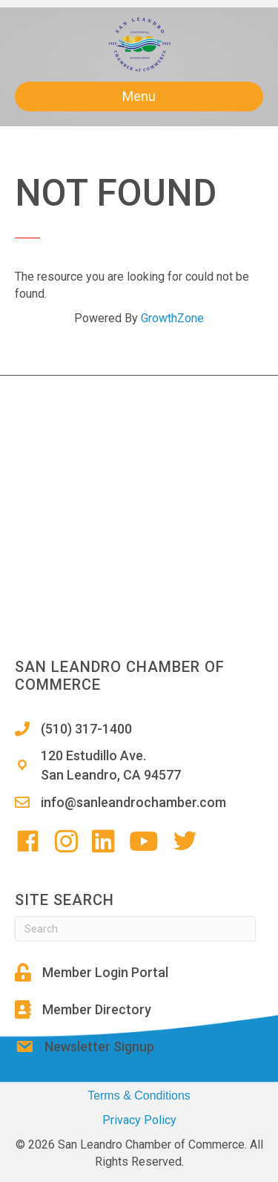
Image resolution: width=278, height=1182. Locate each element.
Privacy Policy (139, 1120)
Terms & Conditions (139, 1095)
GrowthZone (172, 318)
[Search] (135, 928)
